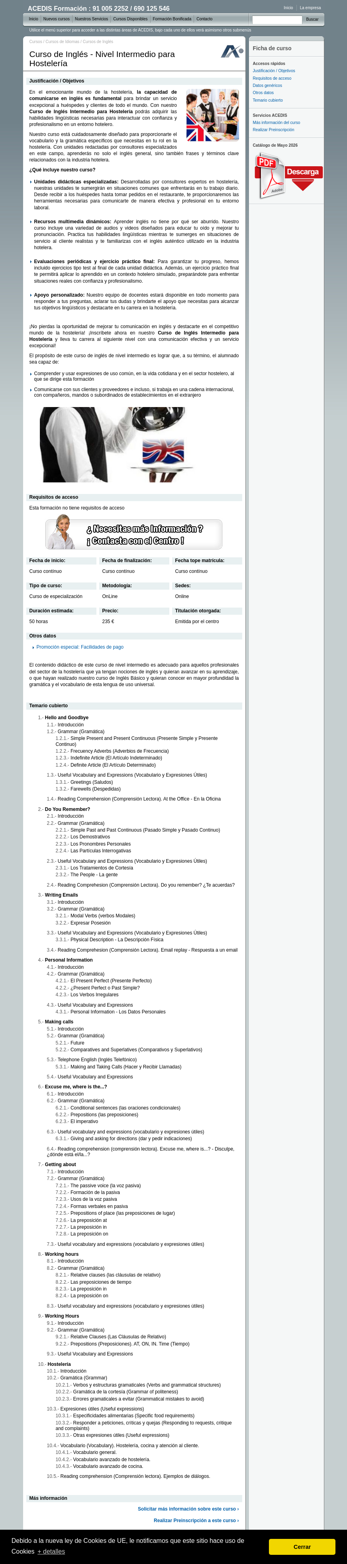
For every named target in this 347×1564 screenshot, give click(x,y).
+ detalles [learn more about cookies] (51, 1551)
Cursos (35, 41)
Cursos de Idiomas (62, 41)
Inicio (288, 8)
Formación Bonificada (172, 19)
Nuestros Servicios (91, 19)
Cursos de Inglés (98, 41)
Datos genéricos (267, 85)
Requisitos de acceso (272, 78)
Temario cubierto (268, 100)
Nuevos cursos (56, 19)
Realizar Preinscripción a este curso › (196, 1520)
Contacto (204, 19)
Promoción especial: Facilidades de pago (80, 647)
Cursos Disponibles (130, 19)
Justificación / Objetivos (274, 71)
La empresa (310, 8)
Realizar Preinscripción (273, 130)
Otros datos (263, 92)
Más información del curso (276, 122)
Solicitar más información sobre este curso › (188, 1509)
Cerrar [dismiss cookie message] (302, 1547)
